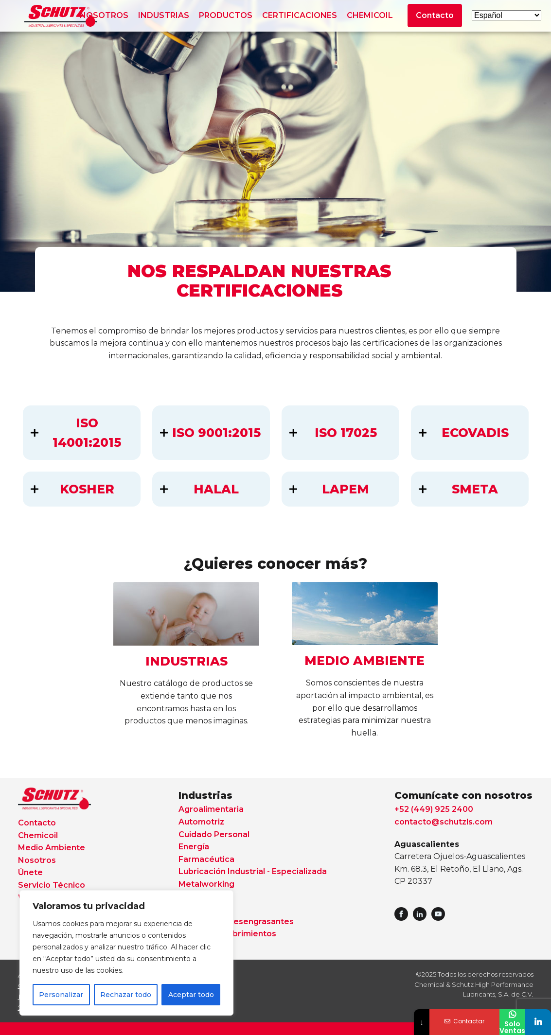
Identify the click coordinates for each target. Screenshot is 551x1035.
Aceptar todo (191, 994)
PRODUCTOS (225, 15)
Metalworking (206, 884)
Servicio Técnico (51, 885)
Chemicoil (38, 835)
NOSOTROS (104, 15)
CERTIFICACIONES (299, 15)
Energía (193, 846)
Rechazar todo (125, 994)
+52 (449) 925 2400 (433, 809)
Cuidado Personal (213, 834)
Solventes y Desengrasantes (236, 921)
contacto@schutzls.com (443, 821)
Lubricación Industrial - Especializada (252, 871)
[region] (126, 953)
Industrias (205, 795)
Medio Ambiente (51, 847)
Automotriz (201, 821)
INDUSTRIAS (163, 15)
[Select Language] (506, 15)
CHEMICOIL (370, 15)
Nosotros (37, 860)
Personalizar (61, 994)
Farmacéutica (206, 859)
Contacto (435, 15)
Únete (30, 872)
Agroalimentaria (211, 809)
